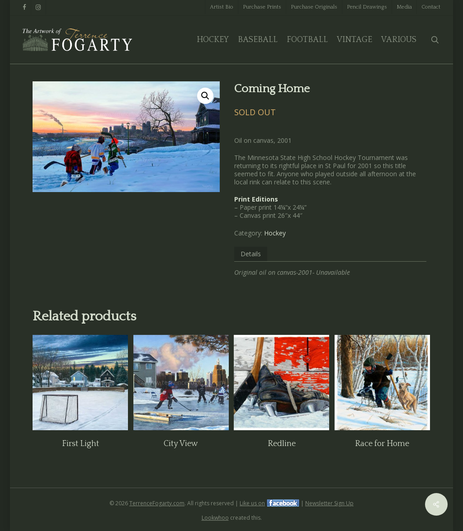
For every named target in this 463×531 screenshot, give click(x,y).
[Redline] (281, 382)
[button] (205, 96)
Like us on (252, 503)
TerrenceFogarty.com (156, 503)
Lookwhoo (215, 518)
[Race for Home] (382, 382)
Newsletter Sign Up (329, 503)
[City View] (181, 382)
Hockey (275, 233)
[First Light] (80, 382)
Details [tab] (251, 253)
